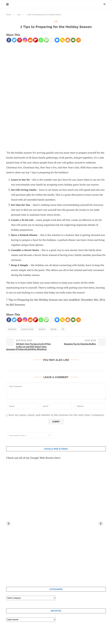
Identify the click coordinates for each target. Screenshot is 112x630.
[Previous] (8, 523)
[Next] (100, 523)
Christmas (12, 329)
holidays (42, 329)
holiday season (27, 329)
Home (8, 15)
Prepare (53, 329)
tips (62, 329)
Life (18, 15)
